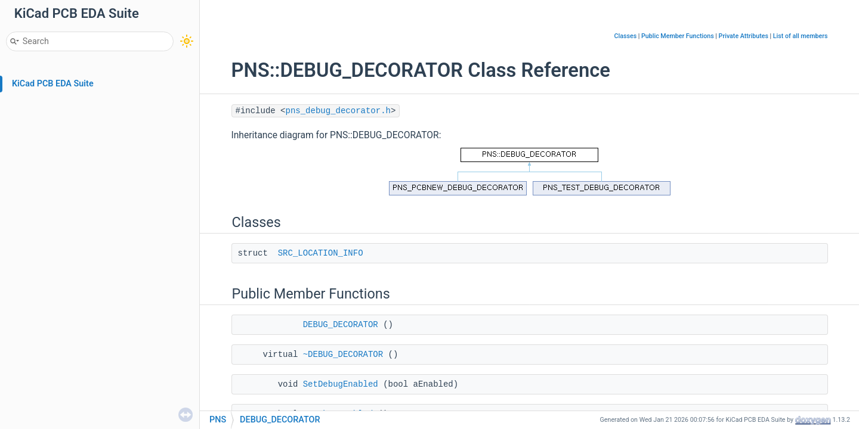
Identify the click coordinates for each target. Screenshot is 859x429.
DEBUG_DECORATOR (340, 324)
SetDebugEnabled (340, 384)
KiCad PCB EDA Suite (53, 84)
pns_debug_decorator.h (338, 111)
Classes (625, 36)
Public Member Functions (677, 36)
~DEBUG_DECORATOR (343, 354)
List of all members (800, 36)
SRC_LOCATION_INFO (320, 253)
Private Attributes (743, 36)
